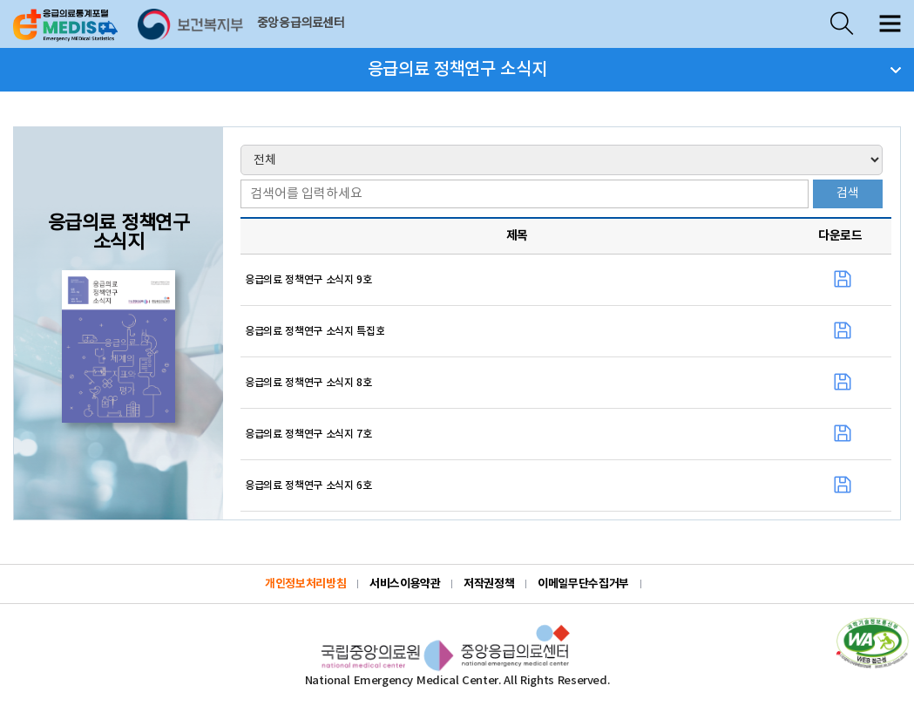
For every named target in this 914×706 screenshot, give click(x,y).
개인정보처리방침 (305, 584)
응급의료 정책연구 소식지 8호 (308, 382)
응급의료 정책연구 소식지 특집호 (314, 331)
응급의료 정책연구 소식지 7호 (308, 434)
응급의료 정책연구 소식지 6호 (308, 485)
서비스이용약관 (404, 584)
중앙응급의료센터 (301, 24)
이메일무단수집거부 (583, 584)
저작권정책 (489, 584)
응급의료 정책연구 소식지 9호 (308, 280)
